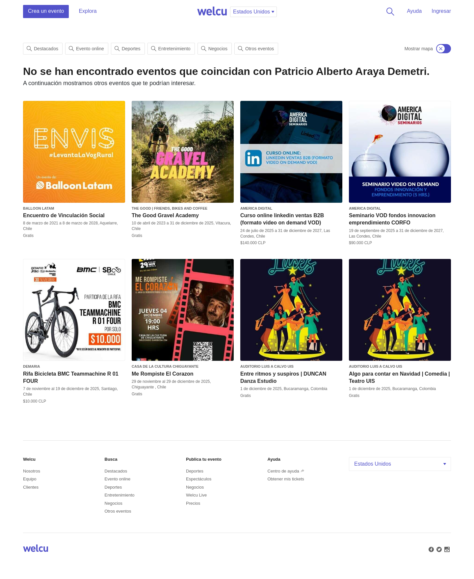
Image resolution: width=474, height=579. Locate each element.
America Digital (256, 208)
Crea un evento (46, 11)
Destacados (42, 48)
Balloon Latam (38, 208)
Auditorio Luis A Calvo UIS (267, 366)
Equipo (29, 478)
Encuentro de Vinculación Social (64, 215)
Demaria (31, 366)
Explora (87, 11)
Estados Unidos (400, 464)
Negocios (214, 48)
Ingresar (441, 11)
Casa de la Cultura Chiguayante (165, 366)
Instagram (446, 548)
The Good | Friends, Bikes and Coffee (169, 208)
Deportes (128, 48)
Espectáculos (198, 478)
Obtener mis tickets (286, 478)
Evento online (86, 48)
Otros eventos (256, 48)
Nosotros (31, 471)
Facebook (430, 548)
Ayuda (414, 11)
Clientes (31, 487)
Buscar (389, 11)
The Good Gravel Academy (165, 215)
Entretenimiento (171, 48)
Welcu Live (196, 495)
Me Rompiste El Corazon (163, 374)
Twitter (438, 548)
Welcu (212, 11)
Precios (193, 503)
